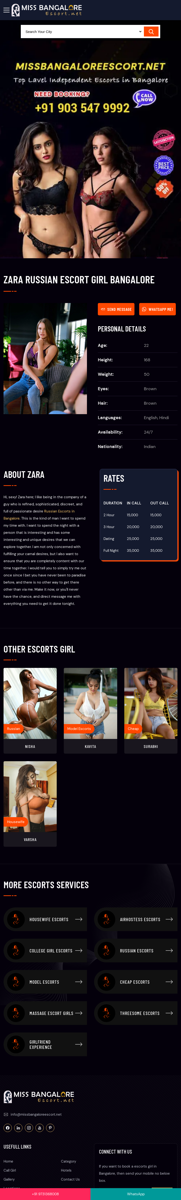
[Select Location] (81, 31)
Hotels (66, 1170)
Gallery (9, 1179)
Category (68, 1161)
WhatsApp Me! (157, 309)
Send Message (116, 309)
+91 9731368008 (45, 1194)
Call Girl (10, 1170)
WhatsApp (136, 1194)
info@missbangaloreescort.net (36, 1114)
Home (8, 1161)
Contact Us (70, 1179)
